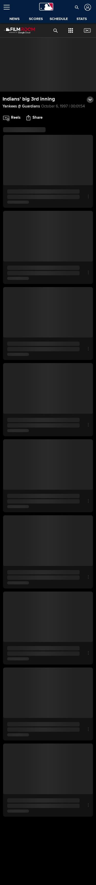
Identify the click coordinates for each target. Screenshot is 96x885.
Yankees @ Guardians (21, 106)
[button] (76, 7)
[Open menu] (9, 7)
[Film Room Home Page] (15, 30)
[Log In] (87, 7)
